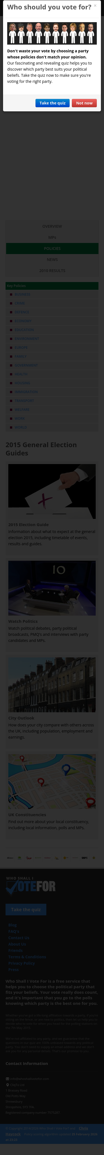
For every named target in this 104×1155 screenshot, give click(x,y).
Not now (84, 103)
